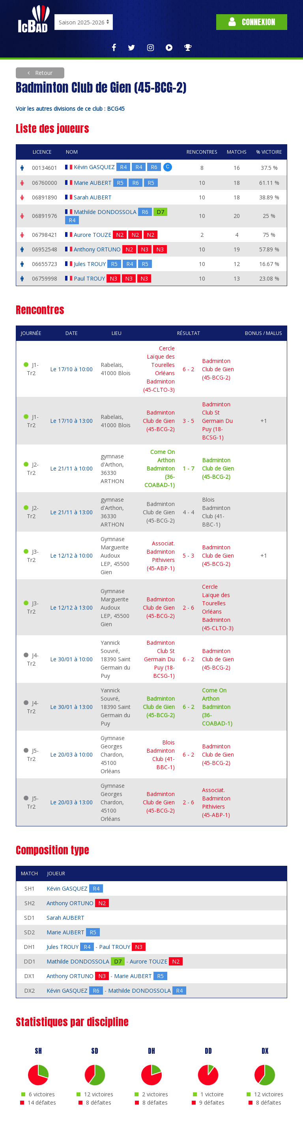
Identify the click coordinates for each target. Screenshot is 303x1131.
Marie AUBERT (93, 182)
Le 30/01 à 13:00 (71, 707)
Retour (43, 72)
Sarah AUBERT (93, 197)
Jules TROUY (90, 264)
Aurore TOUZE (93, 234)
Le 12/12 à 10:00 (71, 555)
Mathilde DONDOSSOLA (106, 212)
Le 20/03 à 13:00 (71, 802)
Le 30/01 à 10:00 (71, 659)
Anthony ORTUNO (98, 249)
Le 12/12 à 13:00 (71, 607)
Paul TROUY (90, 278)
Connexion (251, 22)
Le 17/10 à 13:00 (71, 420)
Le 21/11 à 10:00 (71, 468)
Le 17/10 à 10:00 (71, 369)
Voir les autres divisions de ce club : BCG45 (70, 108)
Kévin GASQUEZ (95, 167)
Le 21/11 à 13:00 (71, 512)
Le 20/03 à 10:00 (71, 754)
